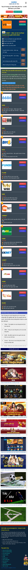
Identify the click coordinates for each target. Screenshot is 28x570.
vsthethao (5, 562)
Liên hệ (8, 567)
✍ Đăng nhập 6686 (18, 11)
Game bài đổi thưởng (7, 550)
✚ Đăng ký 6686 (9, 11)
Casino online (5, 554)
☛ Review (22, 97)
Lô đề (4, 556)
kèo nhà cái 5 (5, 561)
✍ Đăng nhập (22, 24)
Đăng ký (23, 50)
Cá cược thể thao (6, 553)
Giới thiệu (3, 567)
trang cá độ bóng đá (7, 564)
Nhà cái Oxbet (4, 365)
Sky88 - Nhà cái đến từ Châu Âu (8, 469)
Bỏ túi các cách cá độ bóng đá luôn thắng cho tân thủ (12, 487)
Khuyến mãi (5, 558)
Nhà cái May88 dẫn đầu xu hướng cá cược (10, 382)
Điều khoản (13, 567)
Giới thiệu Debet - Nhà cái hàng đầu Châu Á (10, 399)
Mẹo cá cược (5, 565)
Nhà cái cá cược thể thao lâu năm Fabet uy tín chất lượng (13, 452)
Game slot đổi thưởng (7, 551)
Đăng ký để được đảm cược (9, 83)
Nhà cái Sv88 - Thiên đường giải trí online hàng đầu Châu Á (13, 417)
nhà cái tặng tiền (6, 559)
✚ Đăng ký (22, 21)
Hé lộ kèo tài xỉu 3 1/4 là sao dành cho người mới (11, 504)
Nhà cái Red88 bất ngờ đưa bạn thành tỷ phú (10, 434)
